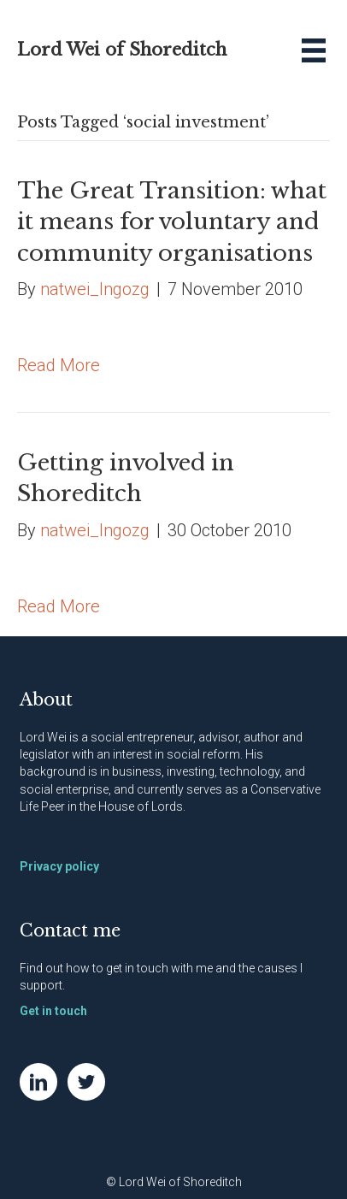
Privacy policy (59, 866)
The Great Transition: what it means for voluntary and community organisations (171, 222)
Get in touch (53, 1011)
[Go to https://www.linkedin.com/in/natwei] (38, 1082)
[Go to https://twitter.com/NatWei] (86, 1082)
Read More (58, 365)
